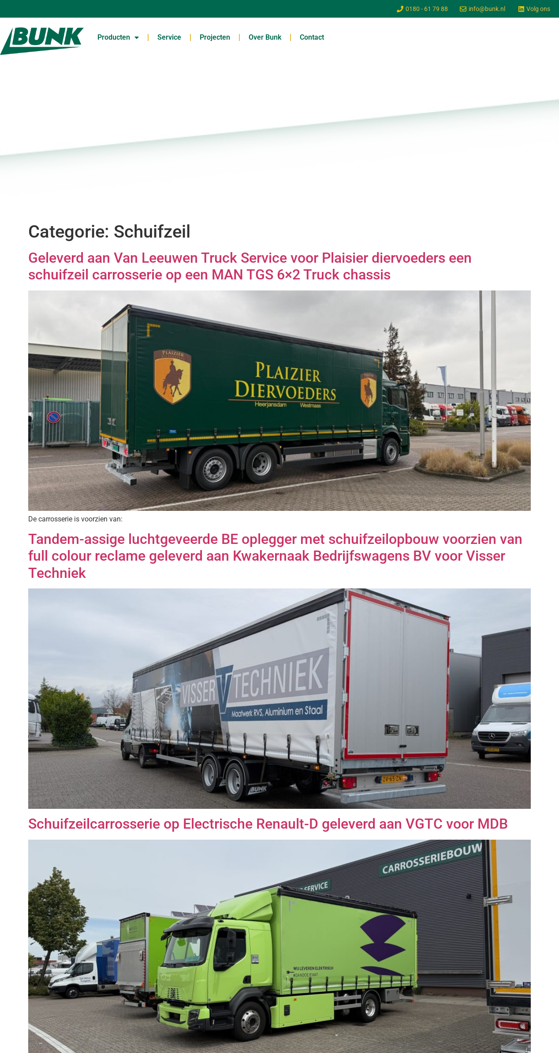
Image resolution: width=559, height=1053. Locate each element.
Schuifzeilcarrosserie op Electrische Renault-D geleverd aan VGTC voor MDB (268, 823)
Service (169, 37)
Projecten (215, 37)
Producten (118, 37)
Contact (312, 37)
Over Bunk (265, 37)
